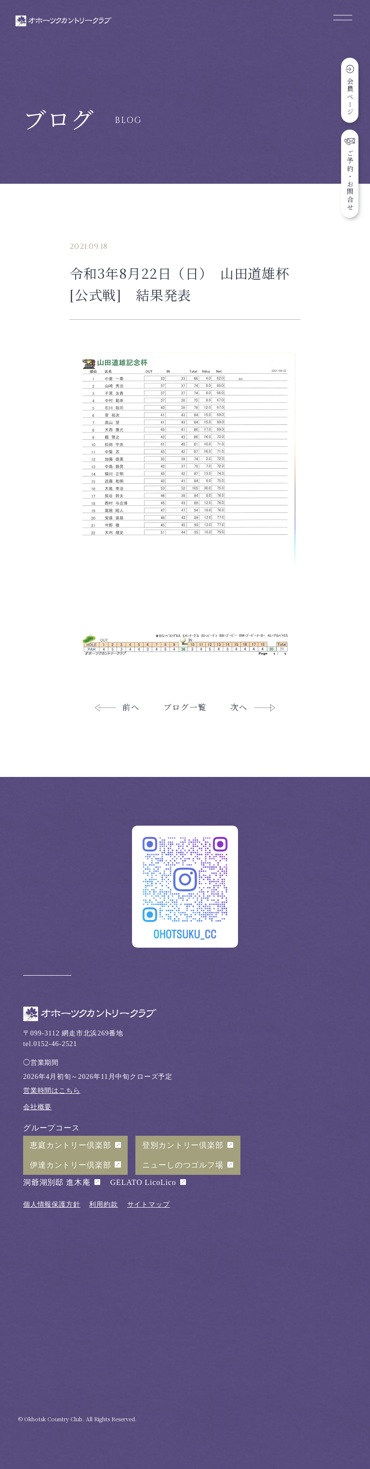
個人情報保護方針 (51, 1204)
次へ (239, 707)
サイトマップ (148, 1204)
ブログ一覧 (184, 707)
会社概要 (37, 1107)
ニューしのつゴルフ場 (182, 1165)
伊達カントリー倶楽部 (70, 1165)
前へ (131, 707)
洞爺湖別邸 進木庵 (56, 1182)
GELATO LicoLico (143, 1182)
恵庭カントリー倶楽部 (70, 1145)
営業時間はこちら (51, 1090)
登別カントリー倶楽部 (182, 1145)
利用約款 (103, 1204)
